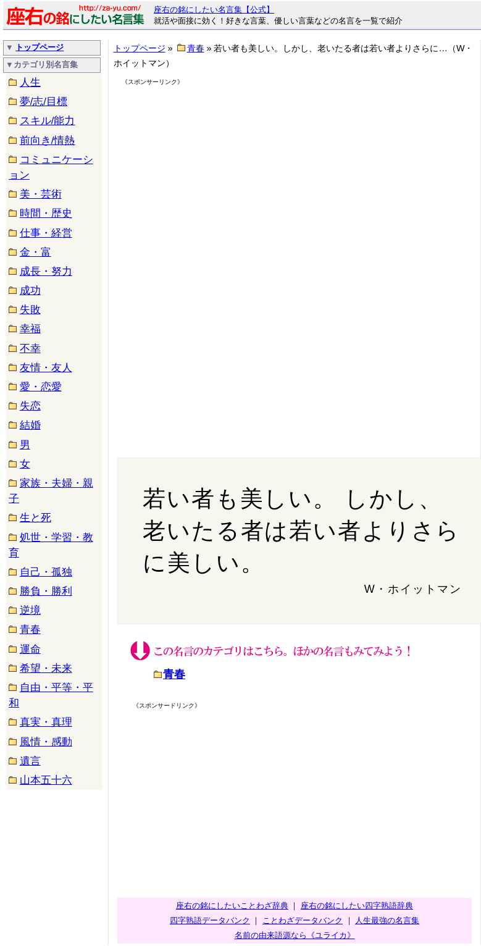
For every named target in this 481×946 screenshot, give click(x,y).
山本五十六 (46, 780)
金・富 (35, 252)
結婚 (30, 425)
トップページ (39, 47)
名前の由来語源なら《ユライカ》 (295, 935)
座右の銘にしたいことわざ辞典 (232, 905)
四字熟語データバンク (210, 920)
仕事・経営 (46, 233)
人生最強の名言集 (387, 920)
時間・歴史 (46, 213)
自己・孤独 (46, 572)
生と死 (35, 518)
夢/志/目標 (43, 101)
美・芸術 (41, 194)
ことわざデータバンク (302, 920)
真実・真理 (46, 722)
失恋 (30, 406)
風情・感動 (46, 742)
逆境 (30, 610)
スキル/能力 (47, 121)
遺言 (30, 761)
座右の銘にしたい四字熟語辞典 (357, 905)
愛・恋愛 (41, 387)
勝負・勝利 (46, 591)
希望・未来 (46, 668)
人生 (30, 82)
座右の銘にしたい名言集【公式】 (214, 9)
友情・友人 (46, 368)
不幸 (30, 348)
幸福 (30, 329)
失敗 (30, 310)
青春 (30, 629)
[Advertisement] (228, 174)
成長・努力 (46, 271)
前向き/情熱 (47, 140)
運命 (30, 649)
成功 (30, 290)
